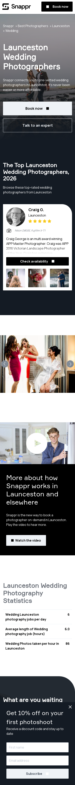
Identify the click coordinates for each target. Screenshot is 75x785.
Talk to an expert (37, 125)
